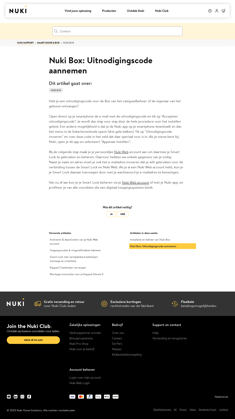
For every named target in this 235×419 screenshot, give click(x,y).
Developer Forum (207, 409)
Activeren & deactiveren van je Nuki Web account (74, 241)
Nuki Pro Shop (78, 343)
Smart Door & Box (48, 42)
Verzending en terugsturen (169, 338)
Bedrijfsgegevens (162, 409)
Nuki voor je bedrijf (81, 349)
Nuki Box (68, 42)
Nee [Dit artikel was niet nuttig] (122, 214)
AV (175, 409)
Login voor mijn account (85, 377)
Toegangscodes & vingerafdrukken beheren (75, 250)
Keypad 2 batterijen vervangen (68, 267)
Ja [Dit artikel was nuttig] (111, 214)
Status (193, 409)
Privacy (183, 409)
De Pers (117, 343)
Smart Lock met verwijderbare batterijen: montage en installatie (74, 259)
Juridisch (223, 409)
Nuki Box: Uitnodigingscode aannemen (153, 246)
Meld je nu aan (33, 340)
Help (155, 333)
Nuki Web (121, 151)
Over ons (118, 333)
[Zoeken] (117, 31)
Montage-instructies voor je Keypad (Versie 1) (76, 274)
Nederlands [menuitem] (221, 397)
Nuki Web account (135, 182)
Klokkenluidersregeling (127, 354)
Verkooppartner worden (85, 333)
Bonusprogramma (81, 338)
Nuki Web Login (79, 383)
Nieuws (116, 349)
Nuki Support (25, 42)
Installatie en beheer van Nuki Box (150, 239)
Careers (117, 338)
